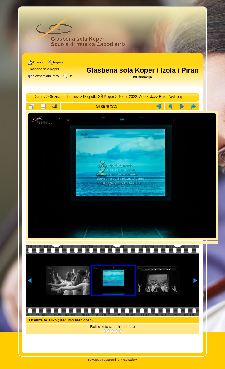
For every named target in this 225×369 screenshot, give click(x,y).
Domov (40, 96)
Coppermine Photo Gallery (120, 359)
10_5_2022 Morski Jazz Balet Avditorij (150, 96)
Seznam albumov (64, 96)
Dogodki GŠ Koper (98, 96)
